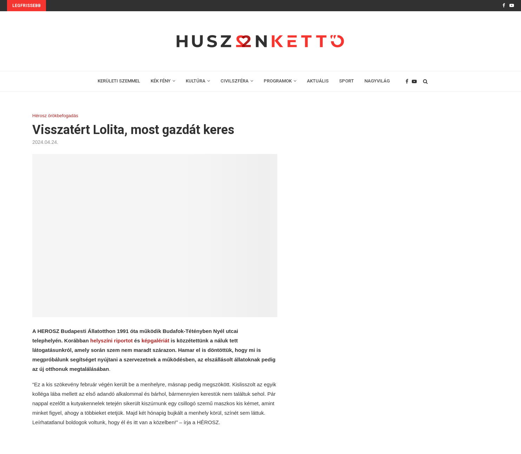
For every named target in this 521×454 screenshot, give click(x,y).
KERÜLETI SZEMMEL (119, 81)
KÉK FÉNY (161, 81)
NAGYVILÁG (377, 81)
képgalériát (156, 340)
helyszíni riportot (111, 340)
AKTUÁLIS (318, 81)
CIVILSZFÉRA (234, 81)
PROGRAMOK (278, 81)
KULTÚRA (195, 81)
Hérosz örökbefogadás (55, 115)
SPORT (346, 81)
